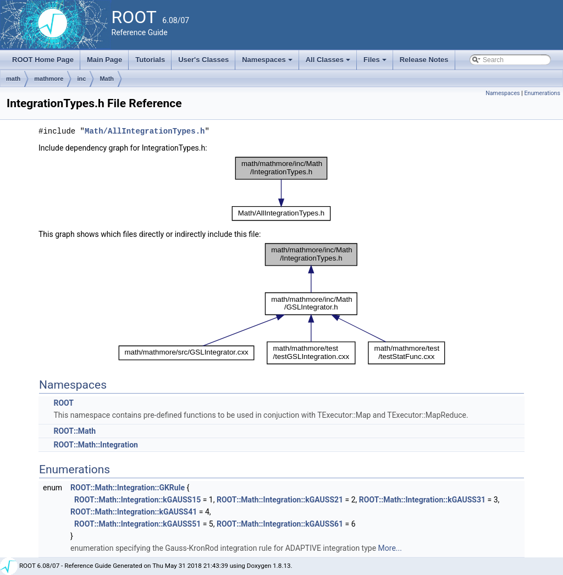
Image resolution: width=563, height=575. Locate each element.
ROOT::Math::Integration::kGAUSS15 (137, 499)
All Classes (329, 63)
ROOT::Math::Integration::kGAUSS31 (422, 499)
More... (390, 548)
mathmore (48, 78)
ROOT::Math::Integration (95, 444)
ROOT (63, 403)
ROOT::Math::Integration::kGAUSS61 (280, 523)
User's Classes (203, 60)
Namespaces (268, 63)
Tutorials (150, 60)
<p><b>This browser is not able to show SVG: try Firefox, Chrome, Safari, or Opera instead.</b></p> (281, 189)
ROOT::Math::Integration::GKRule (127, 487)
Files (375, 63)
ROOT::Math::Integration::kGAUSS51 (137, 523)
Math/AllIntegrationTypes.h (145, 131)
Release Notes (424, 60)
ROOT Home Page (43, 60)
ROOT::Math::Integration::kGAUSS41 (133, 511)
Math (107, 78)
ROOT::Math (74, 431)
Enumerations (542, 93)
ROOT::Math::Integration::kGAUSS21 (280, 499)
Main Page (104, 60)
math (13, 78)
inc (81, 78)
